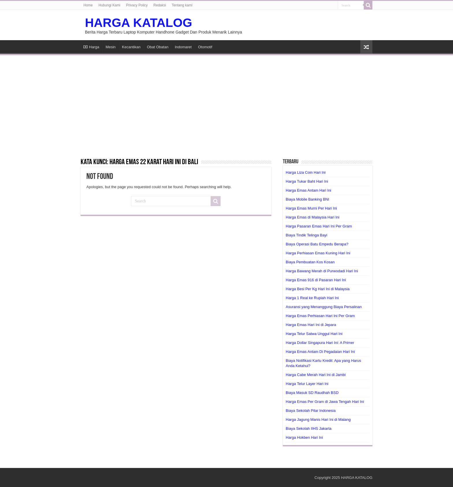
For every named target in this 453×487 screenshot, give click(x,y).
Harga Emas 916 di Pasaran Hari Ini (316, 280)
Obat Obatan (157, 47)
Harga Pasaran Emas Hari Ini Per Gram (319, 226)
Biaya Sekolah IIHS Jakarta (308, 428)
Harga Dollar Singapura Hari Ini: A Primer (320, 342)
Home (88, 5)
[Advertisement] (226, 102)
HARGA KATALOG (138, 22)
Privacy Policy (137, 5)
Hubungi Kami (109, 5)
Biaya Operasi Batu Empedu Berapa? (317, 244)
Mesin (110, 47)
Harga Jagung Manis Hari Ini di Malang (318, 419)
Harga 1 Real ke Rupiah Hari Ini (312, 298)
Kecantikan (131, 47)
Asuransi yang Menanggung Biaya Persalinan (324, 307)
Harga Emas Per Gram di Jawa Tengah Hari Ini (325, 401)
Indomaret (183, 47)
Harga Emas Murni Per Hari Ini (311, 208)
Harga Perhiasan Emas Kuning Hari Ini (318, 253)
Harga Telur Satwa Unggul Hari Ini (314, 334)
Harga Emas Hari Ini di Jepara (311, 325)
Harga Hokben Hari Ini (304, 437)
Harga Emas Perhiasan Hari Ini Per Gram (320, 316)
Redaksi (159, 5)
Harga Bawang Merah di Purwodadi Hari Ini (322, 271)
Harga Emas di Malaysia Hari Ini (312, 217)
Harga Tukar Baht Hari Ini (307, 181)
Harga (91, 47)
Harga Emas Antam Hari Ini (308, 190)
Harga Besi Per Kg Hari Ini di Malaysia (318, 289)
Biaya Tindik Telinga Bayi (306, 235)
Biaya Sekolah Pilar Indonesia (311, 410)
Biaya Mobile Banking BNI (307, 199)
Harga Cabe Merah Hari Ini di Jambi (316, 375)
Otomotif (205, 47)
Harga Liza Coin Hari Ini (306, 172)
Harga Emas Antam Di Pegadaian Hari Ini (320, 351)
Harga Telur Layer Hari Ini (307, 384)
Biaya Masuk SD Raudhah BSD (312, 392)
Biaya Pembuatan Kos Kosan (310, 262)
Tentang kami (182, 5)
